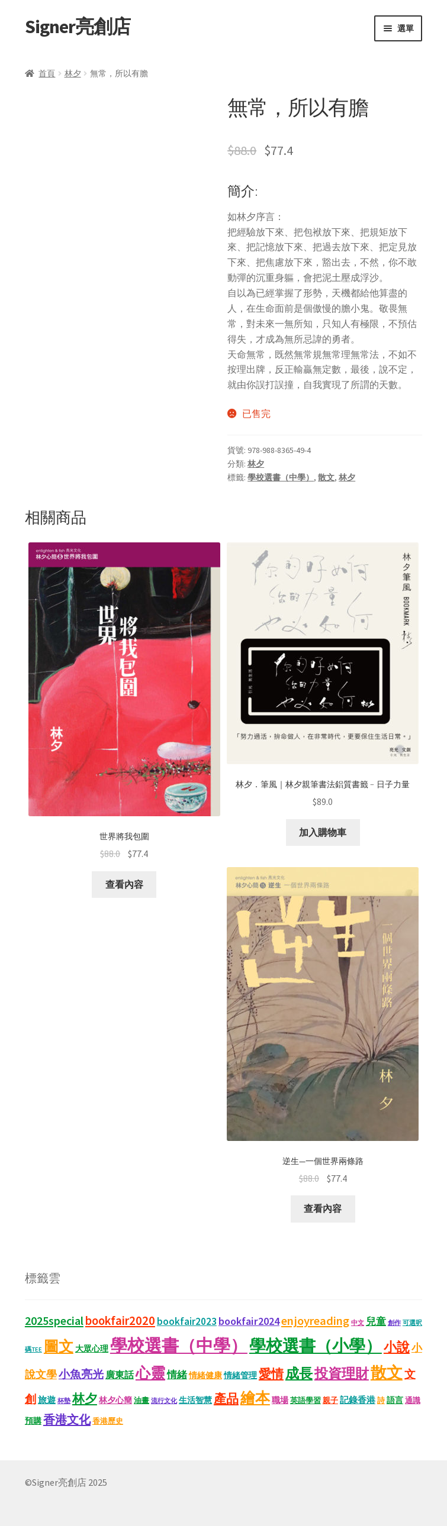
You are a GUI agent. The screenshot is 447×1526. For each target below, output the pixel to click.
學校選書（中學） (280, 477)
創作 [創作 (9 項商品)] (394, 1322)
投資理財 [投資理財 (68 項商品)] (341, 1373)
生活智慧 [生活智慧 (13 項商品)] (195, 1400)
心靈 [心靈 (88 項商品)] (150, 1372)
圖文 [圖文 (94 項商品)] (58, 1346)
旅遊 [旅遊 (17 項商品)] (47, 1399)
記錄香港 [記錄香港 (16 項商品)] (357, 1400)
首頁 (46, 73)
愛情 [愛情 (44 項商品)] (271, 1374)
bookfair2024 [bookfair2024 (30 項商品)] (248, 1321)
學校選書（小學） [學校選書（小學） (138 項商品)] (315, 1346)
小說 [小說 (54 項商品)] (397, 1347)
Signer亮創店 (77, 26)
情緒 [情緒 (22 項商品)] (177, 1375)
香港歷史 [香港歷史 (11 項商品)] (107, 1421)
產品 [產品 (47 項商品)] (226, 1399)
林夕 (73, 73)
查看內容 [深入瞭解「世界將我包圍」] (124, 884)
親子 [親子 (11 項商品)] (330, 1400)
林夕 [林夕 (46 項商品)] (84, 1399)
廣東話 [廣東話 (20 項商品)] (119, 1374)
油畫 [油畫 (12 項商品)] (141, 1400)
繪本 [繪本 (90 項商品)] (255, 1397)
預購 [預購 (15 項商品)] (33, 1420)
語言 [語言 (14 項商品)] (395, 1400)
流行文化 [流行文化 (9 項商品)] (164, 1400)
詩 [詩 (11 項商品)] (381, 1400)
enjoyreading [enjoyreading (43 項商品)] (315, 1320)
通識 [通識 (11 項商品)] (412, 1400)
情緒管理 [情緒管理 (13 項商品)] (240, 1375)
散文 (326, 477)
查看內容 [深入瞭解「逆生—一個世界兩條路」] (323, 1208)
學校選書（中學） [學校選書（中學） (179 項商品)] (178, 1345)
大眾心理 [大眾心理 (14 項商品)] (91, 1348)
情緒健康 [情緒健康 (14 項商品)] (205, 1375)
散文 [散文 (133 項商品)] (387, 1372)
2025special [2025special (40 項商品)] (54, 1320)
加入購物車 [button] (322, 832)
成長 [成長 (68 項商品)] (299, 1373)
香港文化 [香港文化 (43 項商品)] (67, 1419)
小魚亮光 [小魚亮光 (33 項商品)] (81, 1374)
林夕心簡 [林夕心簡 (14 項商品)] (115, 1400)
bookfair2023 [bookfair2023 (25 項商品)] (187, 1321)
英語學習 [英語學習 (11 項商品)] (305, 1400)
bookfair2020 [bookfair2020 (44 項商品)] (120, 1320)
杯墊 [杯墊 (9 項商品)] (63, 1400)
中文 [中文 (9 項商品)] (357, 1322)
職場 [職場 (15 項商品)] (280, 1400)
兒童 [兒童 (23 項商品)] (376, 1321)
